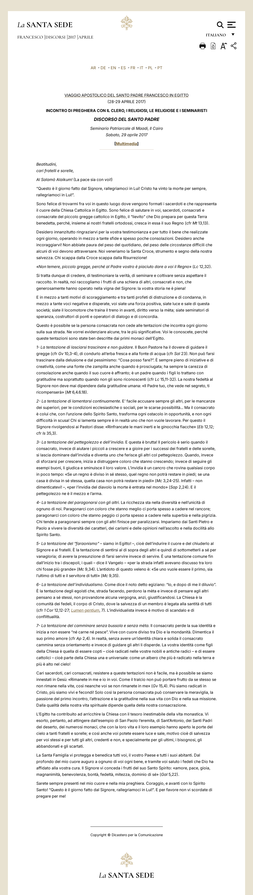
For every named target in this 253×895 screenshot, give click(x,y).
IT (141, 67)
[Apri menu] (231, 25)
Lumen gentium (85, 610)
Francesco (30, 37)
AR (93, 67)
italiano (216, 36)
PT (159, 67)
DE (103, 67)
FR (132, 67)
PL (150, 67)
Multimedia (126, 143)
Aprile (85, 37)
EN (113, 67)
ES (123, 67)
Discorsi (55, 37)
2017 (72, 37)
